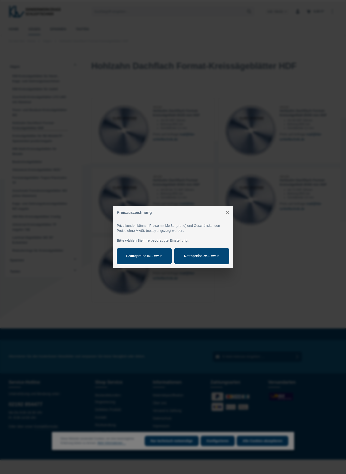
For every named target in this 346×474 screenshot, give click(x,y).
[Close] (227, 212)
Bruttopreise (144, 256)
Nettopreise (201, 256)
